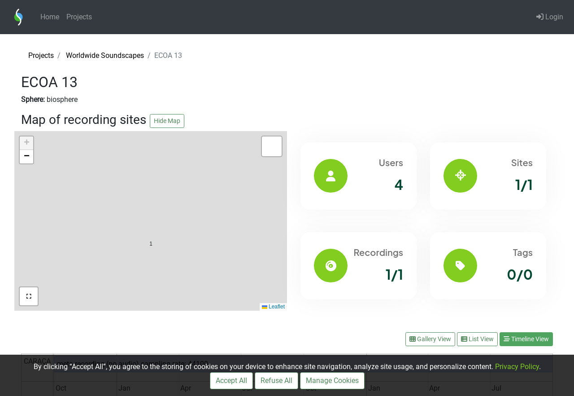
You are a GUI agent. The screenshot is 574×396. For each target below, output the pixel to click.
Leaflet (273, 307)
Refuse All (276, 380)
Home (49, 17)
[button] (151, 225)
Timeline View (526, 339)
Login (549, 17)
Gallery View (430, 339)
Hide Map (167, 120)
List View (477, 339)
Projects (79, 17)
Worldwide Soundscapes (105, 55)
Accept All (231, 380)
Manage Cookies (332, 380)
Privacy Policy (517, 366)
